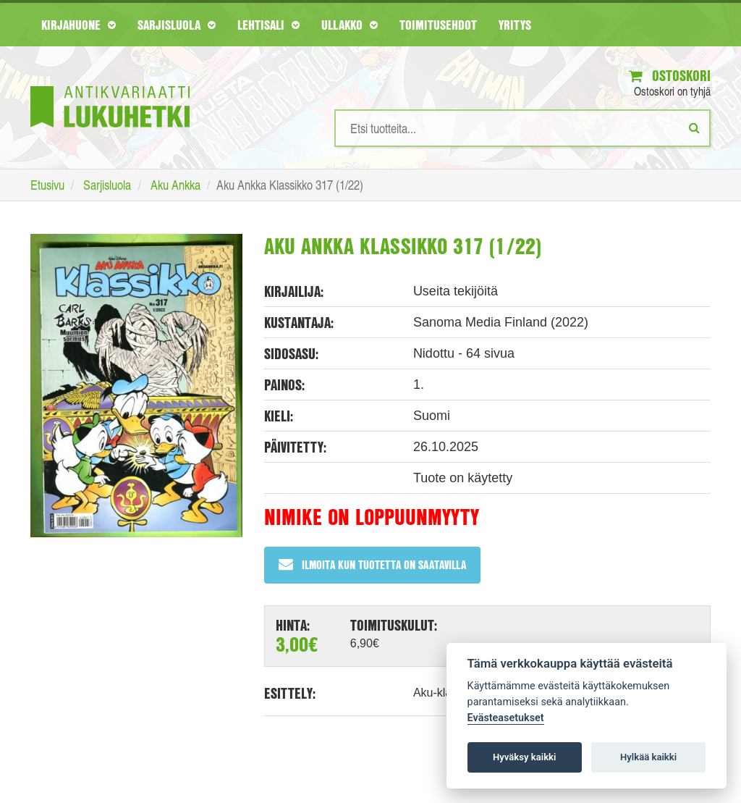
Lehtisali (268, 24)
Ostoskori (670, 75)
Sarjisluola (176, 24)
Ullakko (349, 24)
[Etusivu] (110, 85)
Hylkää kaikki (648, 757)
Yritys (515, 24)
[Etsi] (694, 127)
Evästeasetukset (505, 718)
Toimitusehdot (438, 24)
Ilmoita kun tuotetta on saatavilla (372, 564)
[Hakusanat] (522, 128)
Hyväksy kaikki (524, 757)
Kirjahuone (78, 24)
